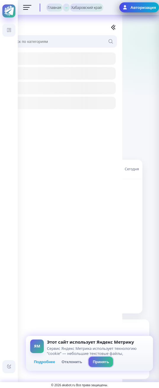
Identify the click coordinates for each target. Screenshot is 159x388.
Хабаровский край (86, 7)
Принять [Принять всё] (101, 362)
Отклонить (72, 362)
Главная (54, 7)
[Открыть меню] (27, 7)
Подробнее (44, 362)
